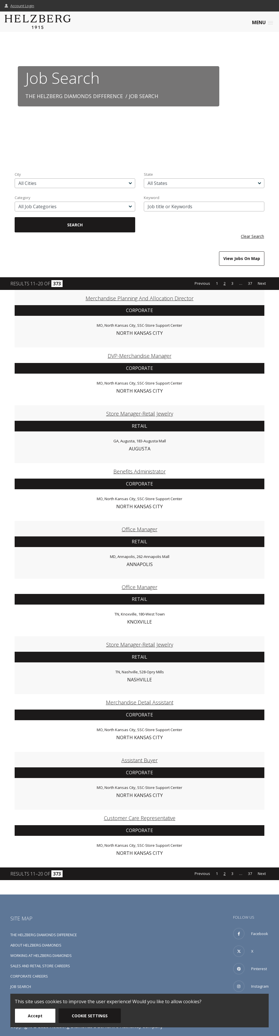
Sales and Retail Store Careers (40, 965)
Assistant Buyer (139, 760)
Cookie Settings (90, 1015)
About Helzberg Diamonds (35, 945)
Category (22, 197)
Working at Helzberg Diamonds (41, 955)
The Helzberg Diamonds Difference (74, 96)
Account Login (19, 5)
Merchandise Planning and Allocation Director (139, 298)
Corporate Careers (29, 976)
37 (250, 283)
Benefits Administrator (139, 471)
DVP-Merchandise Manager (139, 355)
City (18, 174)
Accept (35, 1015)
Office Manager (139, 529)
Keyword (151, 197)
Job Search (20, 986)
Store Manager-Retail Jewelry (139, 413)
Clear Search (252, 236)
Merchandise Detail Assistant (139, 702)
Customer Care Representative (139, 818)
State (148, 174)
